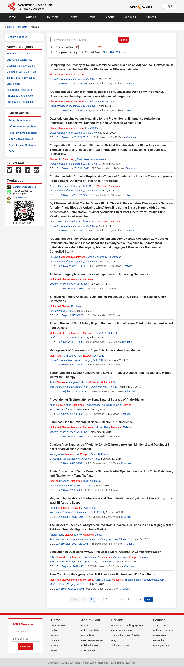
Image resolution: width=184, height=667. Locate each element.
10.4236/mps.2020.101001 (71, 436)
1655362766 (20, 197)
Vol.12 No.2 (97, 512)
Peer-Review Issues (92, 640)
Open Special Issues (21, 138)
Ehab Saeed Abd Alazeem (91, 159)
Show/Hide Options (114, 52)
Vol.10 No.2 (99, 360)
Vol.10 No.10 (93, 163)
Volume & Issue (120, 645)
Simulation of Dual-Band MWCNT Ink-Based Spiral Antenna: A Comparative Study (105, 551)
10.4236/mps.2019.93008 (70, 588)
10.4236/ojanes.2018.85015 (71, 195)
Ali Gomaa (110, 557)
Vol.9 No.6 (92, 261)
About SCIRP (91, 620)
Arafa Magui (56, 534)
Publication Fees (90, 645)
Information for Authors (23, 126)
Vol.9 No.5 (92, 79)
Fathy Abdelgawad (65, 382)
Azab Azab (60, 404)
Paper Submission (20, 120)
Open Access (160, 625)
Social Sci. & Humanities (20, 101)
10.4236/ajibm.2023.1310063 (72, 543)
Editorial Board (93, 52)
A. (77, 454)
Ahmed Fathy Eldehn (113, 427)
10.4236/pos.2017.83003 (69, 315)
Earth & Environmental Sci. (22, 77)
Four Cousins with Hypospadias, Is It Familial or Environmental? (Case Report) (103, 574)
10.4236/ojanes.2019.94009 (71, 110)
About (109, 17)
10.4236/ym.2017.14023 (69, 413)
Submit (151, 17)
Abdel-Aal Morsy (86, 481)
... (114, 599)
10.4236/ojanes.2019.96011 (71, 266)
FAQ (11, 151)
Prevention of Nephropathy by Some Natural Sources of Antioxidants (97, 399)
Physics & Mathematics (20, 95)
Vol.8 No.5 (92, 190)
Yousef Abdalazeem (153, 579)
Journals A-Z (58, 625)
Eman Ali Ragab (100, 454)
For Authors (87, 635)
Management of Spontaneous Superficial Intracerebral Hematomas (95, 350)
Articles (31, 17)
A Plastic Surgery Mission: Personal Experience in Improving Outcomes (99, 274)
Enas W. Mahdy (94, 128)
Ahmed (60, 507)
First (75, 599)
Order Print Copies (121, 630)
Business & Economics (19, 59)
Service (117, 620)
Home (11, 17)
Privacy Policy (161, 645)
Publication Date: (64, 47)
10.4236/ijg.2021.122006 (69, 516)
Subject (55, 630)
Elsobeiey (66, 306)
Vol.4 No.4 (115, 561)
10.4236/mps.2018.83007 (70, 342)
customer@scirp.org (24, 187)
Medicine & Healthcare (19, 89)
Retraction (159, 640)
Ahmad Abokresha (89, 355)
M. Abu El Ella (83, 507)
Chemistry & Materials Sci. (21, 65)
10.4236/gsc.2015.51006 (69, 463)
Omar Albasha (87, 404)
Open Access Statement (23, 145)
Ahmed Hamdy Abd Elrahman (101, 101)
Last (130, 599)
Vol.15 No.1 (83, 284)
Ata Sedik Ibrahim (116, 404)
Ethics (84, 625)
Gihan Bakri (99, 382)
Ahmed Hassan (126, 579)
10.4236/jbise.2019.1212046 (71, 391)
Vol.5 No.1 (94, 458)
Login (170, 6)
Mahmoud (61, 355)
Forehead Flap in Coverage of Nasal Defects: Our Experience (91, 422)
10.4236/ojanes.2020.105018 (72, 137)
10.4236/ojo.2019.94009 (69, 490)
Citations (129, 83)
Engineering (13, 83)
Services (130, 17)
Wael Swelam (135, 557)
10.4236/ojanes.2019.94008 (71, 230)
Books (72, 17)
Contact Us (57, 645)
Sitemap (55, 640)
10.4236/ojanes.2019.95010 (71, 83)
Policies (159, 620)
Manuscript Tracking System (127, 625)
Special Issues (89, 650)
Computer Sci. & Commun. (22, 71)
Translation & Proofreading (126, 635)
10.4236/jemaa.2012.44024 (71, 566)
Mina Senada (103, 579)
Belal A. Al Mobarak (106, 333)
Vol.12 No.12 (110, 386)
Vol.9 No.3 (82, 584)
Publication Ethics (163, 630)
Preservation (160, 635)
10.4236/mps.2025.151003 (71, 288)
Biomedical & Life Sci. (19, 53)
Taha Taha (60, 557)
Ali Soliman (84, 557)
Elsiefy (73, 534)
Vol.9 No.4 (92, 106)
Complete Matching (67, 52)
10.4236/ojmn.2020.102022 (71, 364)
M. (62, 159)
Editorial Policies (90, 630)
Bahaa (92, 534)
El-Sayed (103, 186)
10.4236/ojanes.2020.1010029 (72, 168)
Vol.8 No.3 (68, 310)
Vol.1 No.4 (76, 409)
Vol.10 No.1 (83, 432)
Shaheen (59, 481)
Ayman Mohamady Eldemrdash (67, 186)
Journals (52, 17)
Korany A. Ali (57, 454)
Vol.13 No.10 (122, 539)
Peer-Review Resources (23, 132)
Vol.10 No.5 (92, 132)
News (91, 17)
